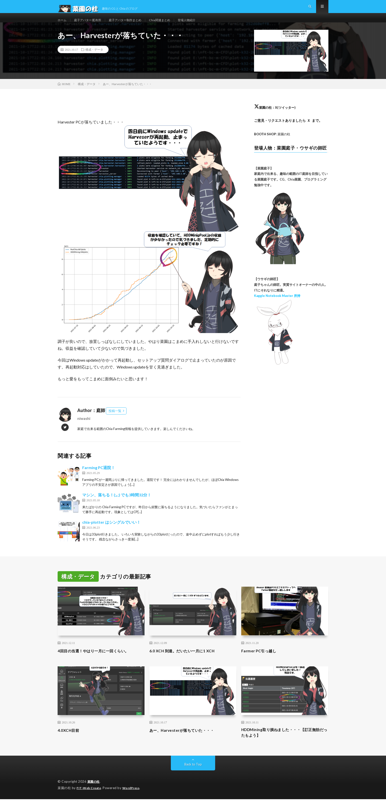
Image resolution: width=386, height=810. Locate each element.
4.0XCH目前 (70, 739)
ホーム (63, 24)
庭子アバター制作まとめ (134, 24)
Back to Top (193, 775)
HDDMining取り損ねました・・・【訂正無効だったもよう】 (283, 743)
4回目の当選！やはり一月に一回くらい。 (100, 660)
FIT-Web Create (90, 799)
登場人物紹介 (202, 24)
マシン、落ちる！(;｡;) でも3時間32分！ (116, 504)
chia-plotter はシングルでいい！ (111, 531)
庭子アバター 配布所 (91, 24)
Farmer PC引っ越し (261, 660)
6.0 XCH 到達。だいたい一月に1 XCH (187, 660)
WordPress (134, 799)
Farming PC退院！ (98, 477)
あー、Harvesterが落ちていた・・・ (187, 739)
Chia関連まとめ (173, 24)
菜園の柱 (94, 793)
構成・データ (94, 59)
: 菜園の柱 (273, 143)
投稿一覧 (115, 420)
